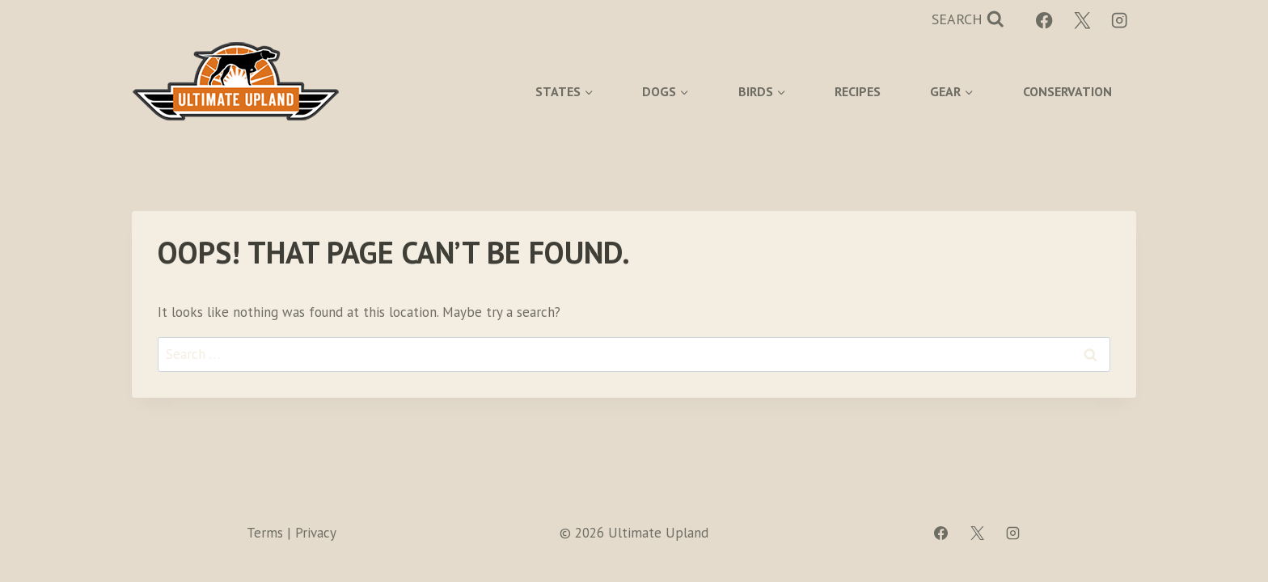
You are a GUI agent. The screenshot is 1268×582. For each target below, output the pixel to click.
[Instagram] (1119, 20)
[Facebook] (1044, 20)
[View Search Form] (968, 20)
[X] (1082, 20)
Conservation (1067, 91)
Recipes (858, 91)
